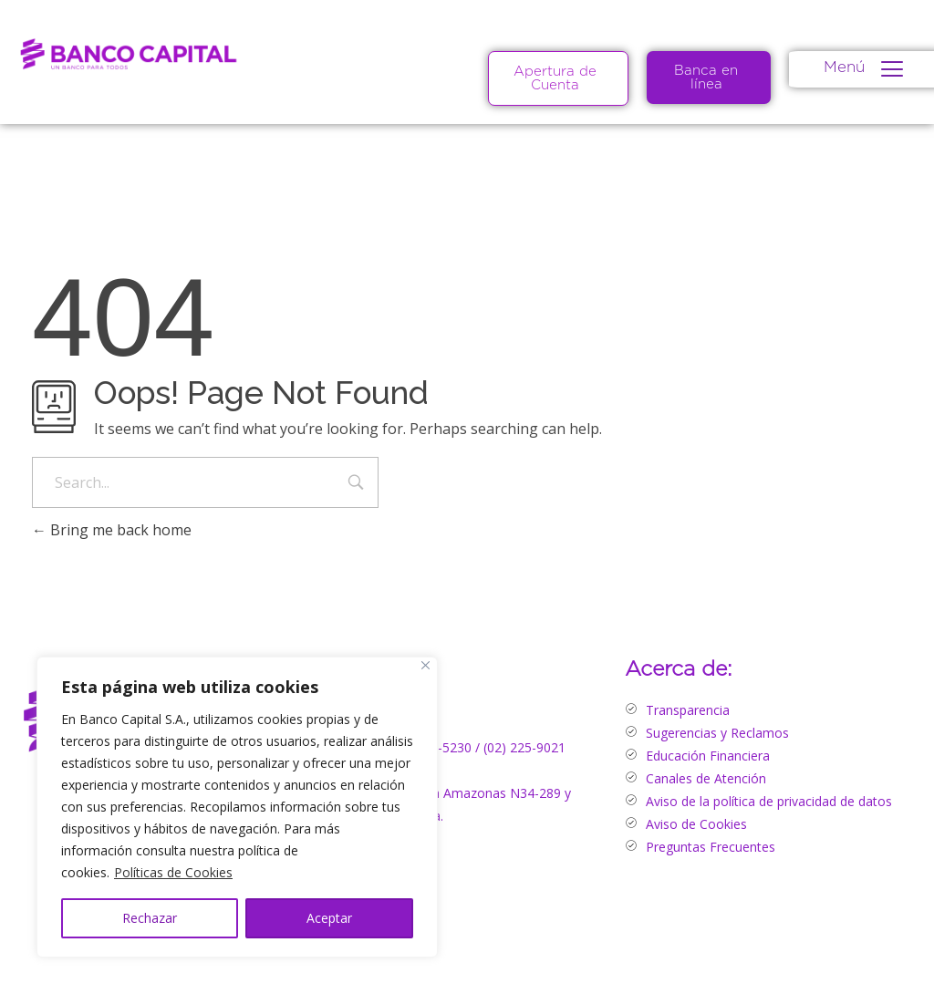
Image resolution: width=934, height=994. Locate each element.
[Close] (425, 665)
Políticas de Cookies (173, 872)
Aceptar (329, 918)
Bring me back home (112, 530)
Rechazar (149, 918)
